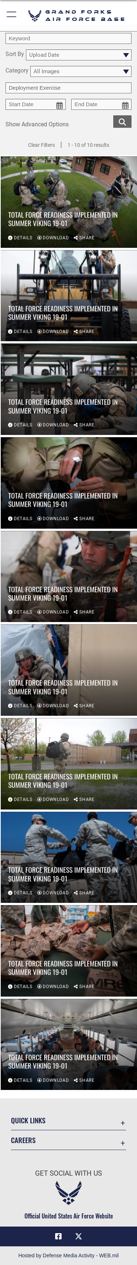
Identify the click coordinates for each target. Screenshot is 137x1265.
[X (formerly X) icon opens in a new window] (78, 1236)
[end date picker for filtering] (101, 104)
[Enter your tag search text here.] (68, 87)
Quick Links (28, 1120)
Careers (23, 1140)
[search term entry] (68, 38)
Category (16, 71)
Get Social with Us (68, 1173)
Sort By (14, 54)
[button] (12, 15)
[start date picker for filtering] (35, 104)
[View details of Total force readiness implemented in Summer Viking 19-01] (69, 203)
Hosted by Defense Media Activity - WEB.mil (68, 1255)
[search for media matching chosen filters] (122, 121)
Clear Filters (41, 145)
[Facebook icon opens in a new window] (58, 1236)
